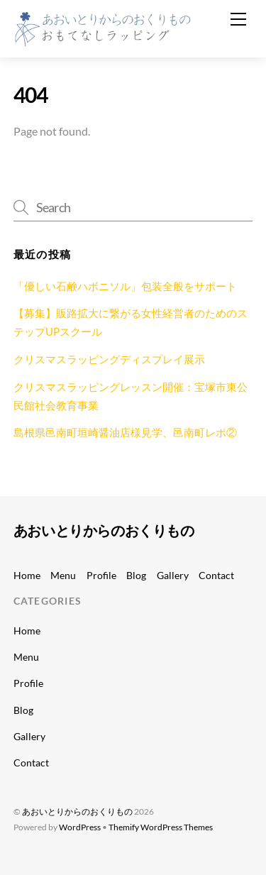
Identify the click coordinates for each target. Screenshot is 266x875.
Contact (216, 575)
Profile (101, 575)
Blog (136, 575)
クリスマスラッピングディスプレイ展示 (109, 359)
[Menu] (238, 19)
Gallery (173, 575)
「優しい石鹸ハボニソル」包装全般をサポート (125, 286)
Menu (63, 575)
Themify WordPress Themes (161, 827)
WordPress (80, 827)
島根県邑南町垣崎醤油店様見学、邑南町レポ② (125, 432)
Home (26, 575)
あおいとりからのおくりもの (77, 811)
